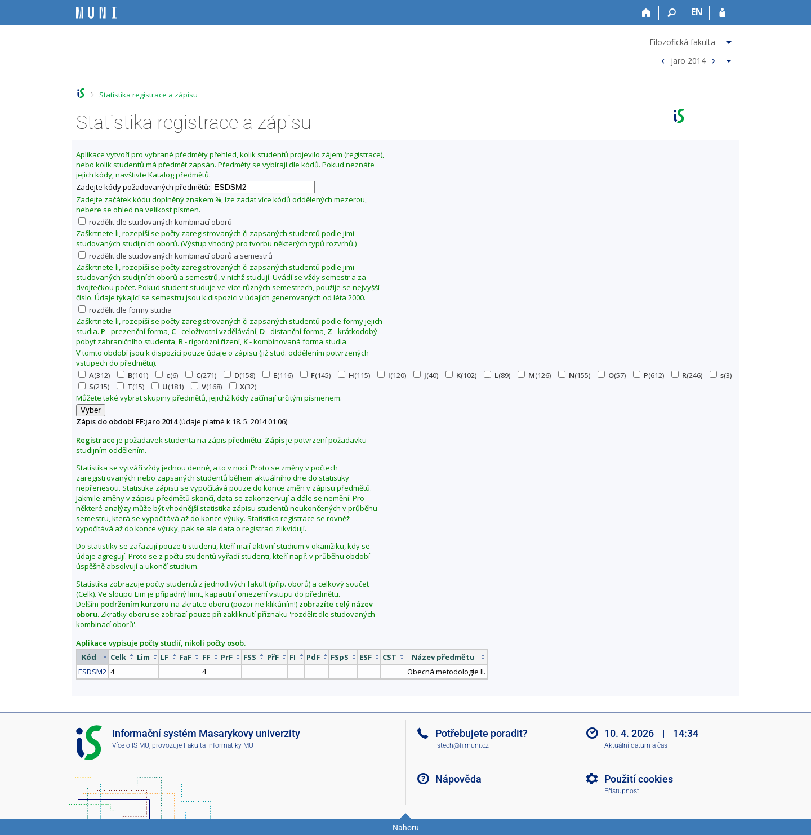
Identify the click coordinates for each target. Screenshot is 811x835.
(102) (460, 375)
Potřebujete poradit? (481, 733)
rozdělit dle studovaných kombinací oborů (155, 222)
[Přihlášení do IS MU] (722, 13)
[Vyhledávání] (671, 13)
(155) (574, 375)
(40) (425, 375)
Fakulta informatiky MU (218, 745)
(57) (612, 375)
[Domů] (646, 13)
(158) (239, 375)
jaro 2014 (688, 60)
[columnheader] (93, 656)
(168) (206, 386)
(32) (242, 386)
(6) (166, 375)
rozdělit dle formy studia (125, 310)
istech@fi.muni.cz (462, 745)
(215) (93, 386)
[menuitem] (691, 40)
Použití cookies (638, 779)
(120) (391, 375)
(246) (686, 375)
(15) (130, 386)
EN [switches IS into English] (697, 12)
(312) (94, 375)
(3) (721, 375)
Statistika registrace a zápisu (148, 95)
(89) (497, 375)
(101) (132, 375)
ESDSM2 (92, 672)
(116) (277, 375)
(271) (200, 375)
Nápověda (458, 779)
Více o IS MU (130, 745)
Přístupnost (621, 791)
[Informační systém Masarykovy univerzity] (96, 12)
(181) (167, 386)
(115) (354, 375)
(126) (534, 375)
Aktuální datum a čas (635, 745)
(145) (315, 375)
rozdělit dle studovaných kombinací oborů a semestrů (175, 256)
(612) (648, 375)
